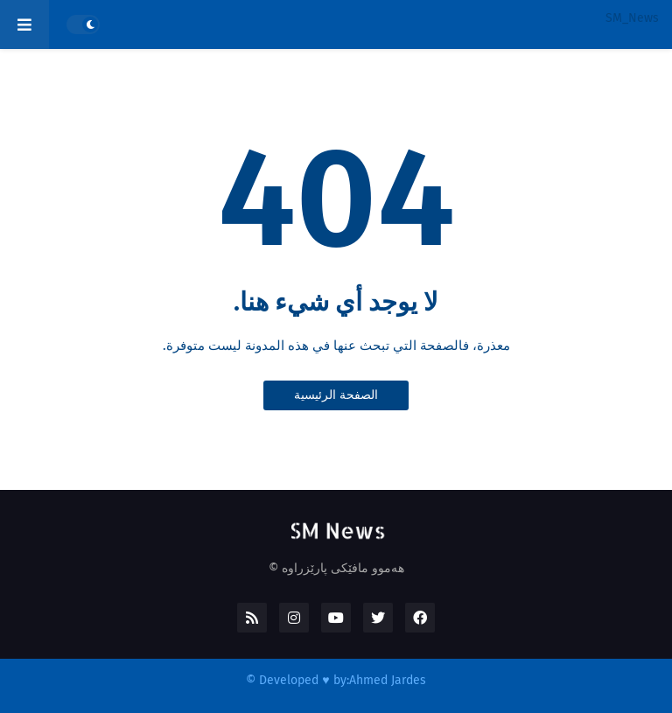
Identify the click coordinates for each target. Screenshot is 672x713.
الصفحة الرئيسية (336, 395)
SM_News (632, 17)
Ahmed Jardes (387, 680)
